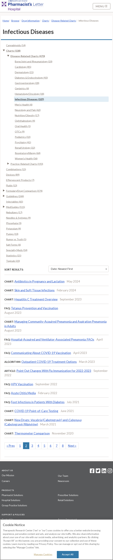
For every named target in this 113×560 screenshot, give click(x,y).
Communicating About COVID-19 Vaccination (41, 353)
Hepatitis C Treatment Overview (36, 299)
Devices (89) (13, 174)
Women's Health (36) (26, 158)
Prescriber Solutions (68, 495)
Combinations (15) (16, 169)
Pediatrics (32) (23, 136)
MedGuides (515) (15, 207)
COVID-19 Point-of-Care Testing (36, 411)
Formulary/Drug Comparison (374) (24, 190)
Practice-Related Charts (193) (26, 163)
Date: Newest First (79, 268)
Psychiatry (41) (23, 142)
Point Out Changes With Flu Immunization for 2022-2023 (53, 371)
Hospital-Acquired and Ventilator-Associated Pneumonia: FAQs (52, 339)
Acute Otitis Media (23, 393)
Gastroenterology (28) (27, 83)
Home (6, 20)
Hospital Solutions (11, 500)
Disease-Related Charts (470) (27, 56)
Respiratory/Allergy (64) (27, 153)
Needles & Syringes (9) (18, 217)
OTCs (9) (20, 131)
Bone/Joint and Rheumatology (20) (33, 61)
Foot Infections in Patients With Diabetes (38, 402)
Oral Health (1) (23, 126)
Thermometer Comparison (32, 433)
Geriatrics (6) (22, 88)
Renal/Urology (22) (25, 147)
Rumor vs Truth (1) (16, 239)
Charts (45, 20)
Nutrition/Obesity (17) (27, 115)
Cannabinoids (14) (16, 45)
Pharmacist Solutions (12, 495)
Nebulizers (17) (14, 212)
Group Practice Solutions (14, 505)
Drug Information (31, 20)
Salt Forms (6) (13, 244)
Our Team (63, 475)
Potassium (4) (13, 228)
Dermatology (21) (24, 72)
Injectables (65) (14, 201)
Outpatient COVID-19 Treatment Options (49, 362)
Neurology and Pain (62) (28, 109)
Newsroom (63, 481)
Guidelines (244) (15, 196)
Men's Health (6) (23, 104)
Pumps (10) (12, 233)
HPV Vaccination (22, 384)
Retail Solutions (66, 500)
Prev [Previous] (11, 446)
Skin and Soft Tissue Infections (34, 290)
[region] (56, 539)
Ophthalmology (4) (25, 120)
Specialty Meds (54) (16, 250)
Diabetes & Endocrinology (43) (31, 77)
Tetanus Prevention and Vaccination (34, 308)
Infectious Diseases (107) (29, 99)
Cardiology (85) (23, 66)
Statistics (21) (13, 255)
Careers (6, 481)
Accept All (67, 554)
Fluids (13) (11, 185)
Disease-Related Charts (63, 20)
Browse (15, 20)
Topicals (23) (13, 260)
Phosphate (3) (13, 223)
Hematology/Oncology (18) (29, 93)
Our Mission (8, 475)
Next (72, 446)
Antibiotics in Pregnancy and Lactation (39, 281)
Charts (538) (13, 50)
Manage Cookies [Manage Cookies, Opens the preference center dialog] (43, 554)
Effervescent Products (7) (20, 180)
